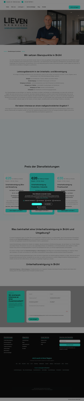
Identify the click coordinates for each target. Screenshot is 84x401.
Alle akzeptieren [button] (36, 204)
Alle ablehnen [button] (48, 204)
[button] (42, 207)
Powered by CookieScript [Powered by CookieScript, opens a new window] (42, 208)
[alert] (42, 200)
